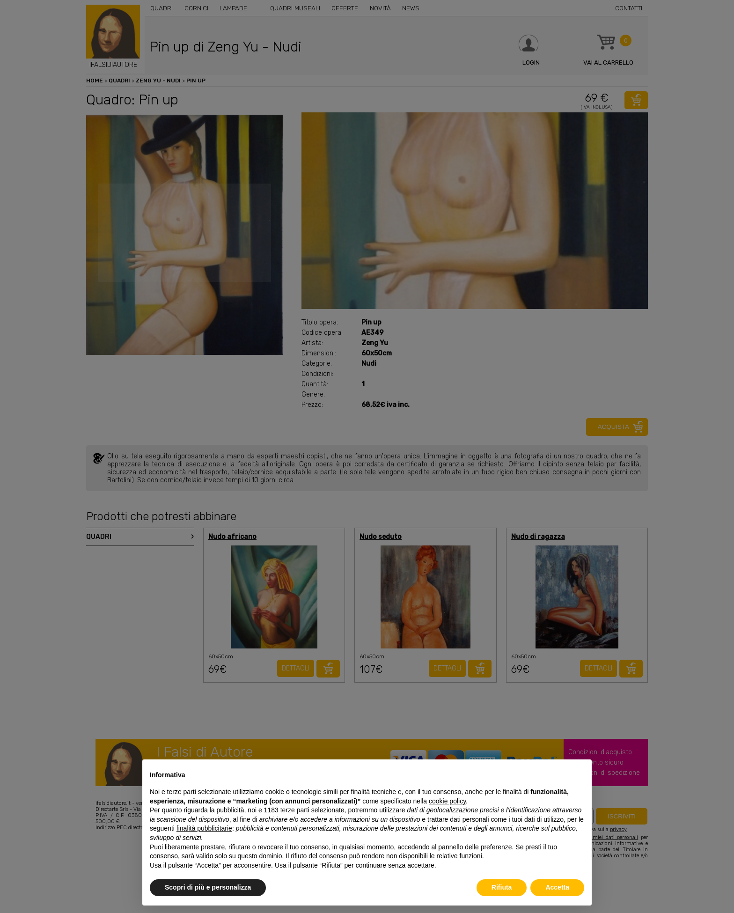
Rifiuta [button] (502, 887)
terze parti (294, 810)
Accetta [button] (557, 887)
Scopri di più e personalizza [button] (208, 887)
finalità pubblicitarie (204, 828)
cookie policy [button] (447, 801)
